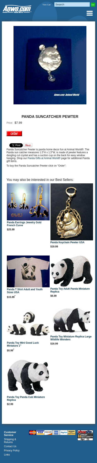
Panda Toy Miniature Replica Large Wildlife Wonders (71, 338)
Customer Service (10, 434)
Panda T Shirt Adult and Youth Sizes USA (25, 291)
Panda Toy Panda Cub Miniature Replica (26, 398)
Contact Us (10, 446)
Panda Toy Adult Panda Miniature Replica (70, 290)
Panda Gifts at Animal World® (44, 158)
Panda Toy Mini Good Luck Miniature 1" (23, 344)
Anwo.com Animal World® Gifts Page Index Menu (89, 13)
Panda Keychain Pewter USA (67, 242)
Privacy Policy (12, 450)
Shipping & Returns (10, 441)
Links (7, 454)
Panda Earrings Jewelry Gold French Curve (24, 224)
